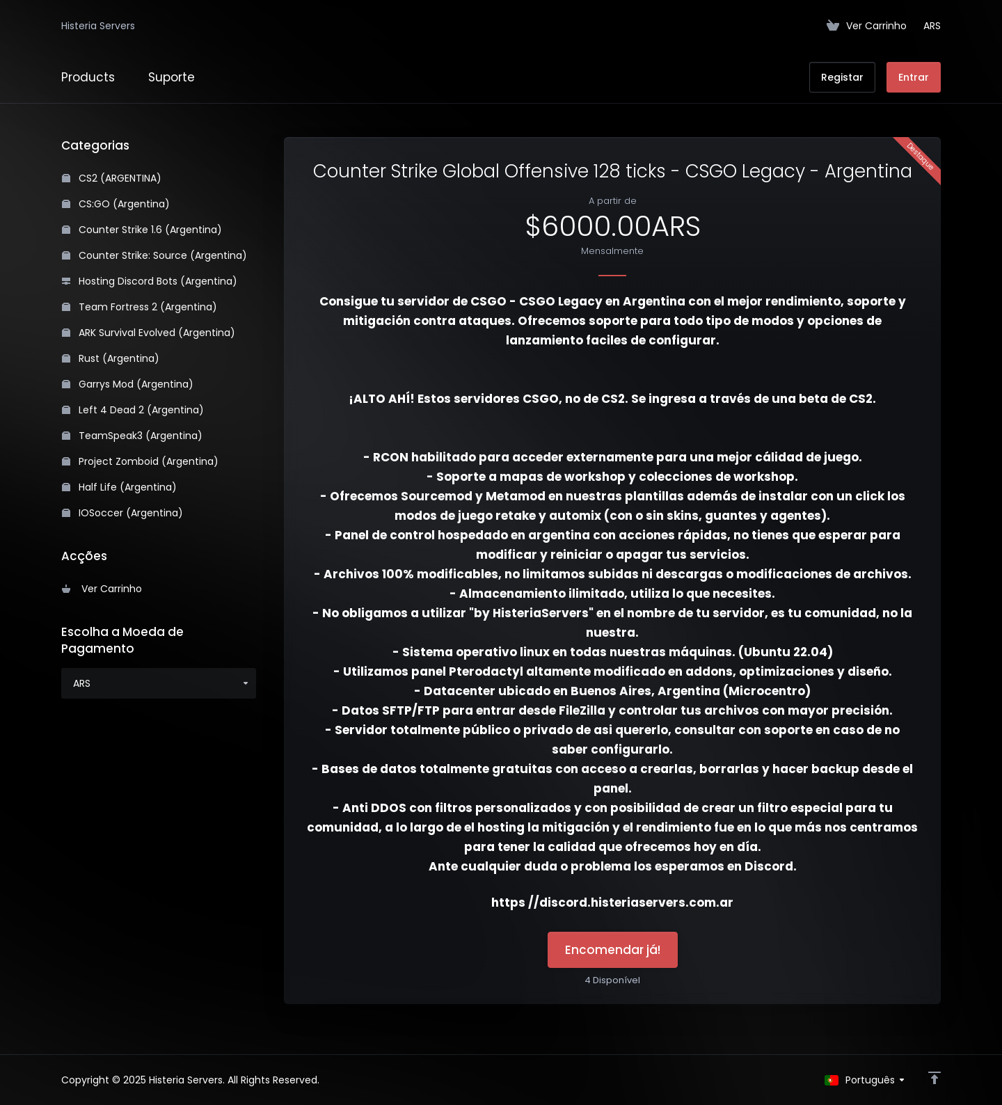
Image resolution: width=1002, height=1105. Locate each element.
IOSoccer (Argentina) (122, 513)
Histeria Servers (98, 26)
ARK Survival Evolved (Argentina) (148, 333)
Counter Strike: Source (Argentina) (154, 255)
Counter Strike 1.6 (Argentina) (142, 230)
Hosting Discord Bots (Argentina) (149, 281)
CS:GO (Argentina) (116, 204)
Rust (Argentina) (110, 358)
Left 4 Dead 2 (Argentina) (133, 410)
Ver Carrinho (102, 589)
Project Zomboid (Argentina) (140, 461)
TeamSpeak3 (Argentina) (132, 436)
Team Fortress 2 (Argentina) (139, 307)
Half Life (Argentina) (119, 487)
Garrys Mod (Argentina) (127, 384)
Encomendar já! (612, 949)
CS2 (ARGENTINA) (111, 178)
